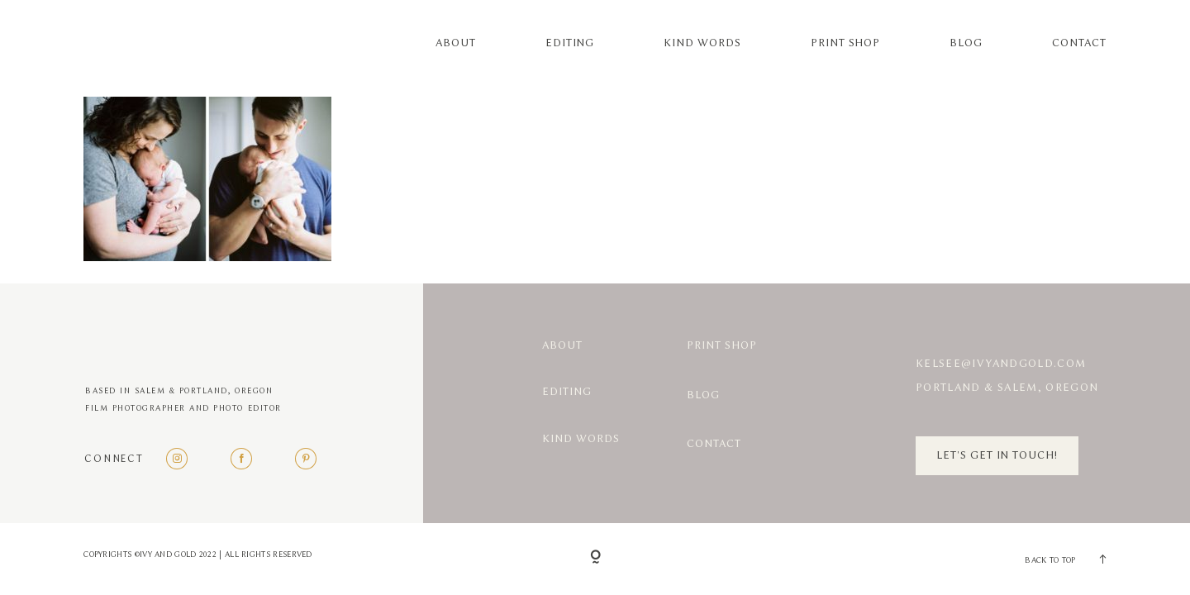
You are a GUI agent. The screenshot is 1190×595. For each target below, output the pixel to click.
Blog (966, 43)
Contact (1079, 43)
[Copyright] (595, 558)
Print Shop (845, 43)
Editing (570, 43)
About (456, 43)
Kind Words (702, 43)
